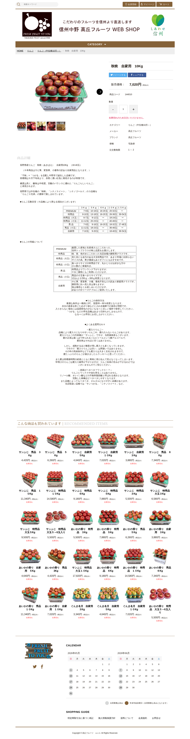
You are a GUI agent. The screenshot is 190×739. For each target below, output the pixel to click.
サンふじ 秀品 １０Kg (30, 492)
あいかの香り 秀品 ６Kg (160, 569)
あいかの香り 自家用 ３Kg (160, 531)
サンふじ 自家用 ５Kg (82, 454)
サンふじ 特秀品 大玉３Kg (160, 492)
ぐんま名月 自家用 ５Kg (108, 608)
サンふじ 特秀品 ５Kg (108, 492)
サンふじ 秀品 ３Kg (30, 454)
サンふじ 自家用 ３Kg (134, 454)
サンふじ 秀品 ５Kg (56, 454)
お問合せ (156, 718)
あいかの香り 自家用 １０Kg (56, 608)
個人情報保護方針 (106, 718)
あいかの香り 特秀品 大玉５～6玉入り (160, 609)
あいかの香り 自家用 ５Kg (30, 569)
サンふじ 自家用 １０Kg (108, 454)
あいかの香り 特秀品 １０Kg (134, 569)
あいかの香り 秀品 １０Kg (30, 608)
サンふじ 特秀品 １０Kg (56, 492)
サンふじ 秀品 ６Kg (160, 454)
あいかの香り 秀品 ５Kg (134, 531)
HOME (20, 51)
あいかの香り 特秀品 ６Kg (108, 569)
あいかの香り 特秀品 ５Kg (108, 531)
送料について (126, 718)
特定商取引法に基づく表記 (80, 718)
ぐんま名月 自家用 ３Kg (82, 608)
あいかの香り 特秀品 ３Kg (82, 531)
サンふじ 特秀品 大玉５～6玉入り (56, 531)
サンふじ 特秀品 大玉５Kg (30, 531)
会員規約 (142, 718)
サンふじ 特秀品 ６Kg (82, 492)
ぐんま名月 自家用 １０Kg (134, 608)
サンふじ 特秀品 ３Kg (134, 492)
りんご (30, 51)
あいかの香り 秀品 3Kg (56, 569)
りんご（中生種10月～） (49, 51)
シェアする (137, 75)
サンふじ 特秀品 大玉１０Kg (82, 569)
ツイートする (118, 75)
